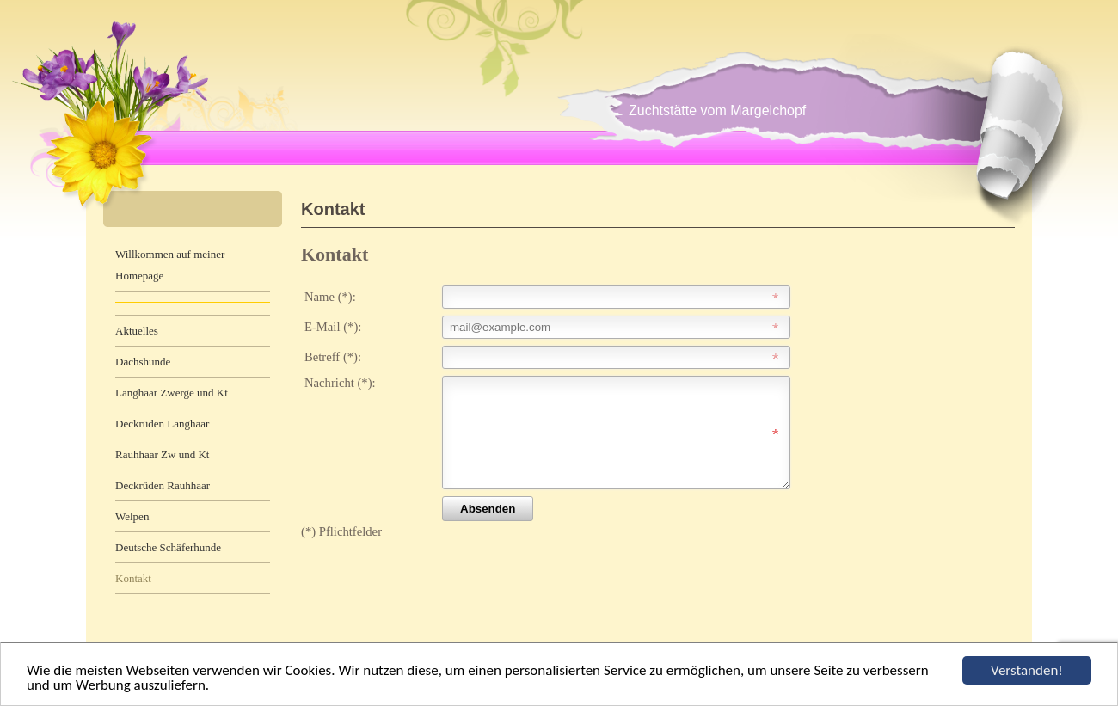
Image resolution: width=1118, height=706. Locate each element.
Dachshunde (142, 361)
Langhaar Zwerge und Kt (171, 392)
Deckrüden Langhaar (162, 423)
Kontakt (133, 578)
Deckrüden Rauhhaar (162, 485)
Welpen (132, 516)
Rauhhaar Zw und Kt (162, 454)
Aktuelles (136, 330)
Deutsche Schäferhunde (168, 547)
